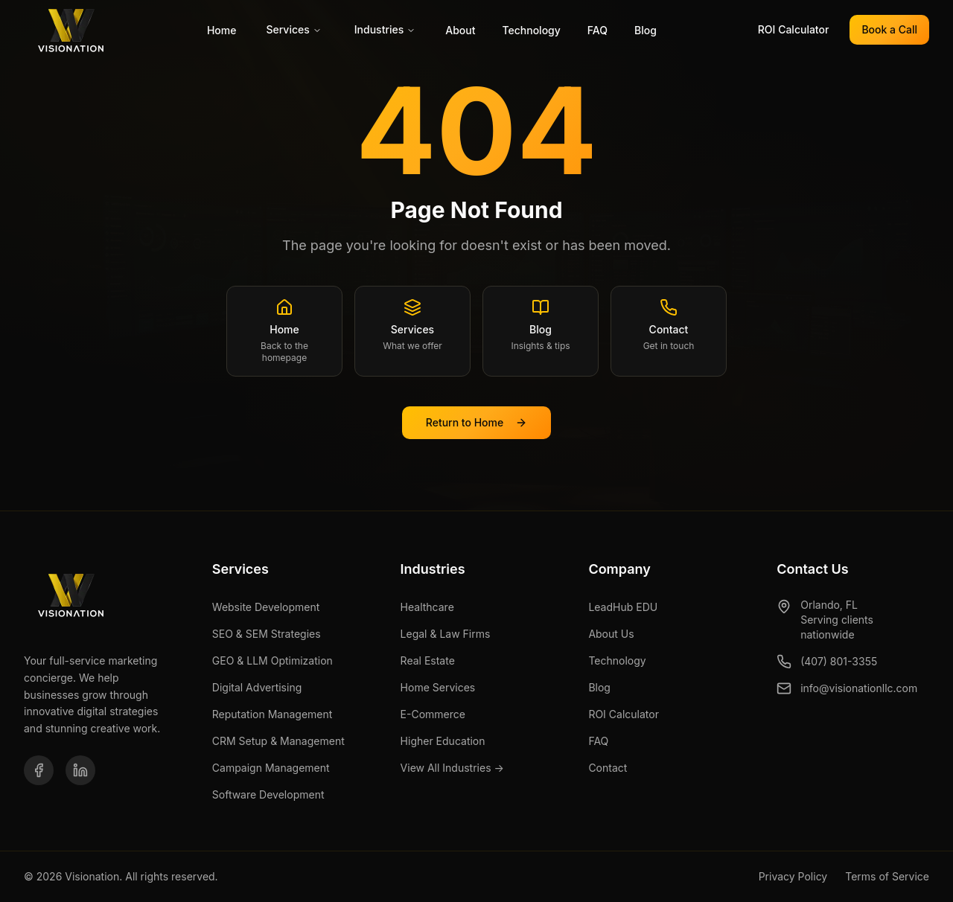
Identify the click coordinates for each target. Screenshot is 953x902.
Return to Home (476, 422)
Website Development (266, 607)
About (460, 30)
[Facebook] (39, 770)
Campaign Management (271, 767)
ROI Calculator (793, 29)
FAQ (597, 30)
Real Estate (428, 660)
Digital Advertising (257, 687)
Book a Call (889, 29)
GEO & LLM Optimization (272, 660)
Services (293, 29)
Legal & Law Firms (446, 633)
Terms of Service (887, 876)
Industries (384, 29)
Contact (607, 767)
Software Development (268, 794)
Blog (645, 30)
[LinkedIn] (80, 770)
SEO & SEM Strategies (266, 633)
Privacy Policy (793, 876)
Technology (531, 30)
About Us (611, 633)
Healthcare (427, 607)
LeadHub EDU (622, 607)
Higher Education (443, 741)
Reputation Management (272, 714)
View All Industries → (452, 767)
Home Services (438, 687)
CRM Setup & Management (278, 741)
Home (222, 30)
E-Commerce (433, 714)
